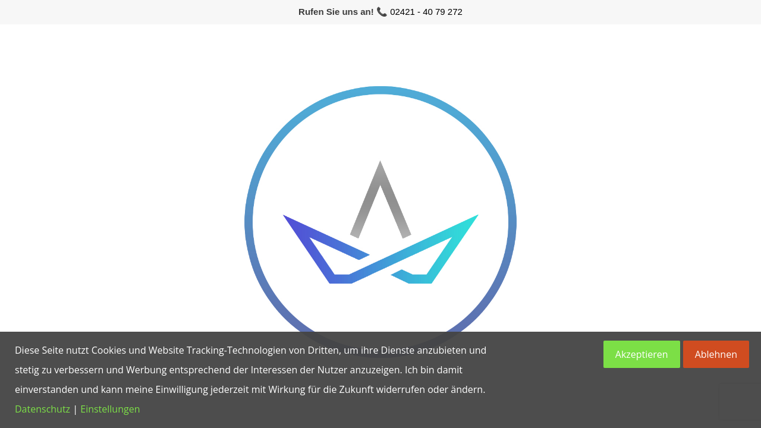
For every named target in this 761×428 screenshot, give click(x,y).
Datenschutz (42, 409)
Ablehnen (716, 354)
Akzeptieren (641, 354)
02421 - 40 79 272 (426, 12)
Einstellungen (110, 409)
